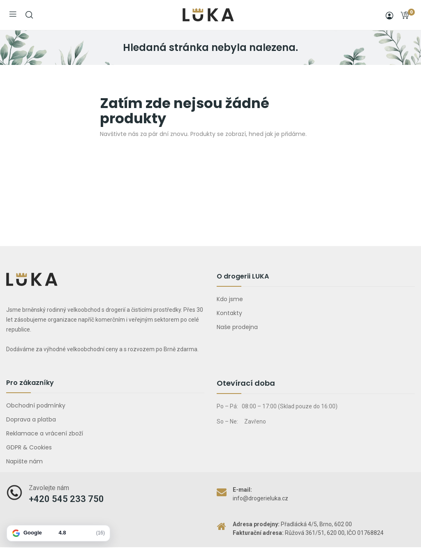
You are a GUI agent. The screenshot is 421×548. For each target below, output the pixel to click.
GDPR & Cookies (29, 447)
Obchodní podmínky (35, 405)
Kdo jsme (230, 299)
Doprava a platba (31, 419)
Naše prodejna (237, 327)
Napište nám (24, 461)
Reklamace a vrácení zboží (44, 433)
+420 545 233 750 (66, 499)
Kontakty (229, 313)
